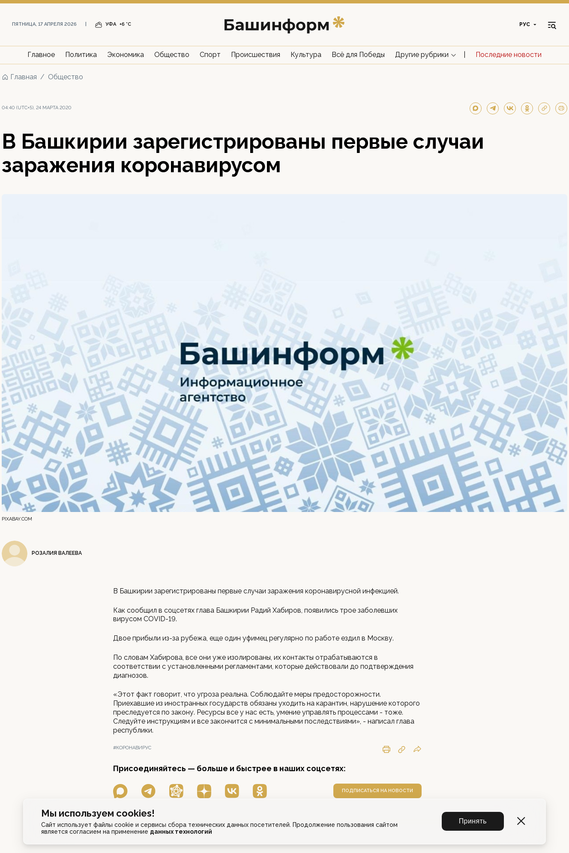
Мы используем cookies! (98, 813)
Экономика (125, 55)
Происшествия (255, 55)
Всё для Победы (358, 55)
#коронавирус (132, 748)
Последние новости (509, 55)
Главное (41, 55)
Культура (305, 55)
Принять (473, 821)
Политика (81, 55)
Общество (171, 55)
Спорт (210, 55)
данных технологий (181, 831)
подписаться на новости (377, 790)
